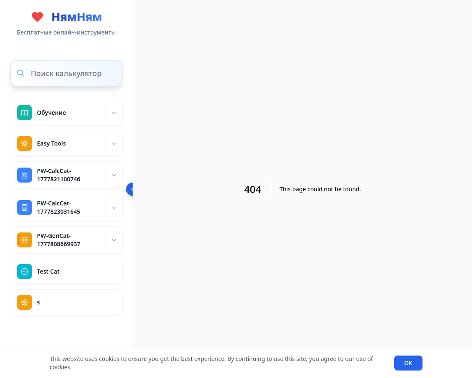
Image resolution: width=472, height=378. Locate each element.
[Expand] (113, 112)
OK (408, 363)
